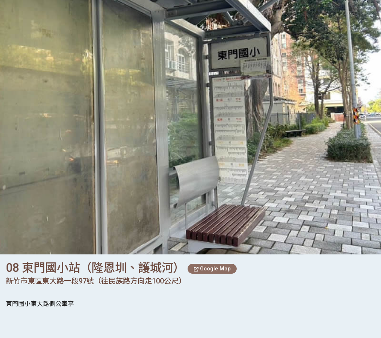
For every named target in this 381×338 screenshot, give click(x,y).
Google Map (212, 268)
